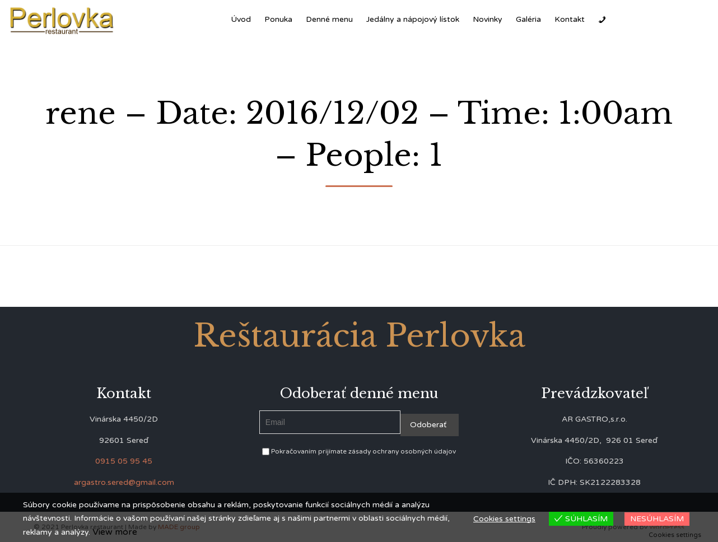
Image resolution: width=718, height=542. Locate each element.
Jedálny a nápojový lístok (412, 19)
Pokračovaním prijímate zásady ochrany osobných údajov (359, 451)
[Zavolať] (602, 19)
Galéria (528, 19)
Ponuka (278, 19)
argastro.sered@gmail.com (124, 482)
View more (114, 532)
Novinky (487, 19)
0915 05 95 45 (123, 461)
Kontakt (569, 19)
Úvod (241, 19)
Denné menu (329, 19)
